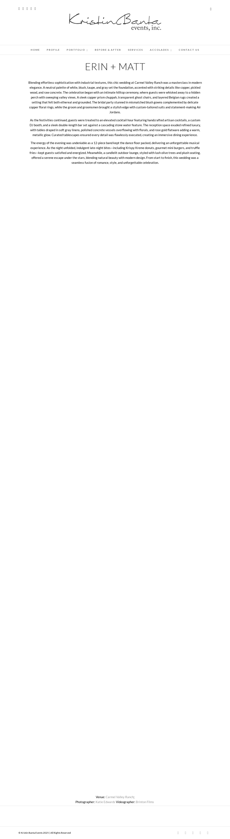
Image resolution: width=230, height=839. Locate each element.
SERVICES (135, 49)
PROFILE (53, 49)
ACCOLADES (159, 49)
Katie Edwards (105, 802)
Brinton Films (145, 802)
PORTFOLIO (76, 49)
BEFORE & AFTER (108, 49)
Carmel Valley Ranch (120, 797)
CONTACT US (189, 49)
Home (35, 49)
